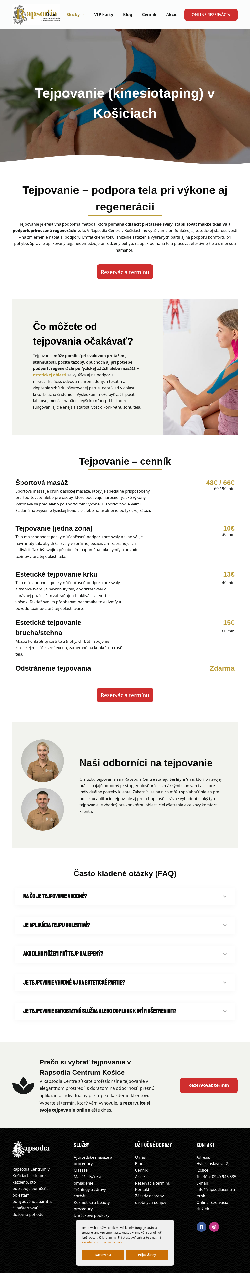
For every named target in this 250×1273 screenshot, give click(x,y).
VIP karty (103, 14)
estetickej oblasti (49, 375)
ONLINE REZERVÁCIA (211, 14)
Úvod (51, 14)
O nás (140, 1157)
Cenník (149, 14)
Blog (127, 14)
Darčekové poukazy (91, 1215)
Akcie (171, 14)
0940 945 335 (224, 1176)
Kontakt (142, 1189)
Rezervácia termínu (152, 1183)
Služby (76, 15)
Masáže (81, 1170)
